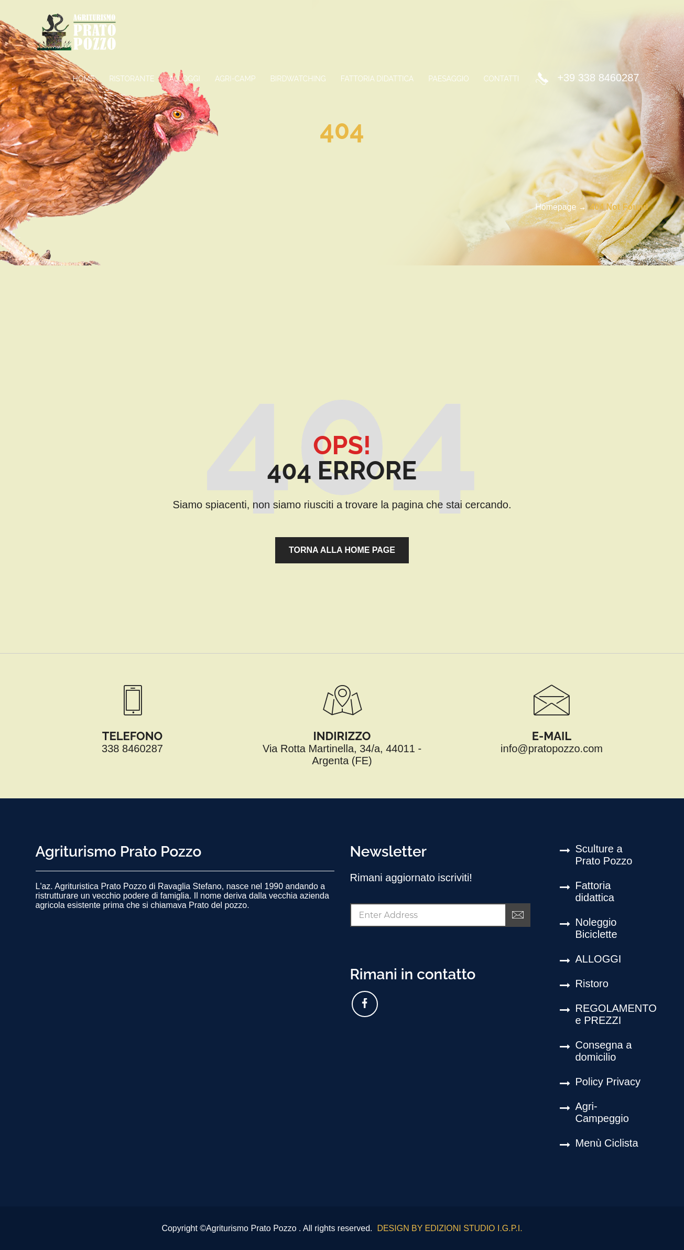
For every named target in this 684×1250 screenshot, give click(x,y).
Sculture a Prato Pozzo (604, 855)
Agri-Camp (235, 78)
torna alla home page (342, 550)
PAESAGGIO (448, 78)
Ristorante (131, 78)
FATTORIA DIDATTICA (377, 78)
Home (84, 78)
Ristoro (592, 983)
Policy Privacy (608, 1081)
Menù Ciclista (607, 1143)
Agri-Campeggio (602, 1112)
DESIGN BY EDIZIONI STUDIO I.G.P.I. (449, 1228)
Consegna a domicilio (604, 1051)
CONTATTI (501, 78)
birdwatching (297, 78)
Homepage (555, 206)
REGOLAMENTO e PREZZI (612, 1014)
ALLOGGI (184, 78)
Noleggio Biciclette (596, 928)
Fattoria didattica (595, 891)
